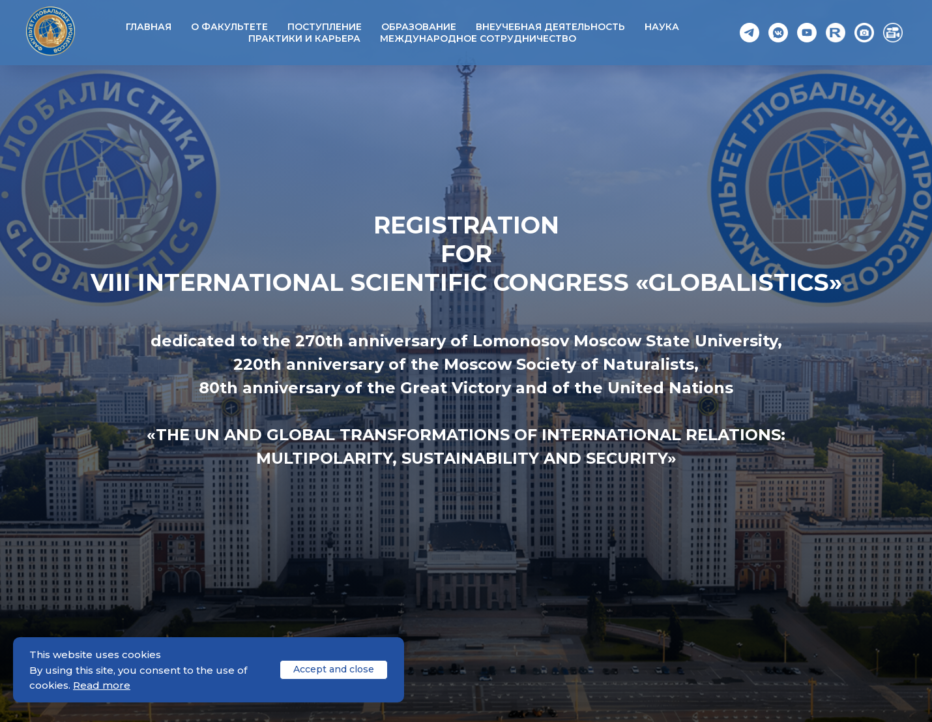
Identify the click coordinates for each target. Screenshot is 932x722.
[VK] (778, 32)
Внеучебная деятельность (550, 27)
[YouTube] (807, 32)
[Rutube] (835, 32)
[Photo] (864, 32)
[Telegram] (749, 32)
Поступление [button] (324, 27)
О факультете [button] (229, 27)
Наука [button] (662, 27)
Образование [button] (418, 27)
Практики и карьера (304, 38)
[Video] (893, 32)
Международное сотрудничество (478, 38)
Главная (148, 27)
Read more (101, 685)
